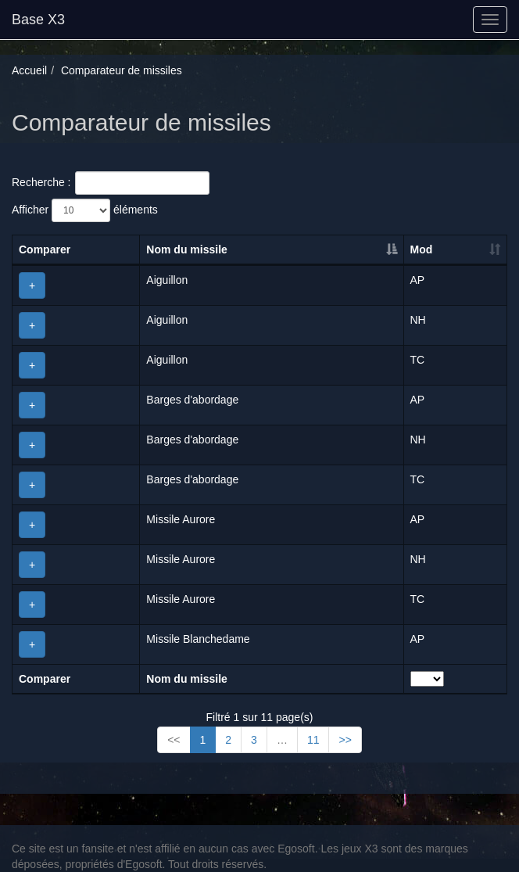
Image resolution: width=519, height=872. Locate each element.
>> (344, 740)
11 (313, 740)
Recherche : (110, 183)
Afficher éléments (85, 210)
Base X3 (38, 19)
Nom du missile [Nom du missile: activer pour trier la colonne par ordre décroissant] (186, 249)
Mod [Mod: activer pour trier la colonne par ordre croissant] (421, 249)
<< (173, 740)
